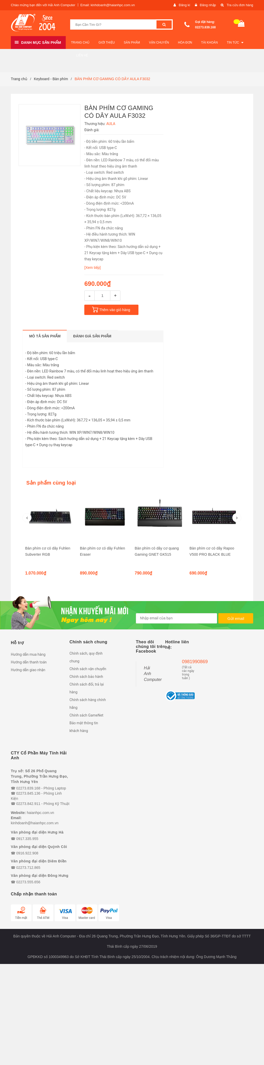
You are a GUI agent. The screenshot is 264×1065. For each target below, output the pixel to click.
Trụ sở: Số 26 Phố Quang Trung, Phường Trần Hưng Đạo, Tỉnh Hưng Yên (39, 776)
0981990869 (188, 661)
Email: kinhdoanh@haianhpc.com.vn (107, 5)
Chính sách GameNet (86, 715)
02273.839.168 (205, 27)
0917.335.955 (27, 839)
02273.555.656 (28, 882)
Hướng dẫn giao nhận (28, 670)
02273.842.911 (28, 804)
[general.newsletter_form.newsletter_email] (176, 618)
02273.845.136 (28, 793)
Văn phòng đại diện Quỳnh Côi (39, 847)
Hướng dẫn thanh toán (29, 662)
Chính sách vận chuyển (88, 669)
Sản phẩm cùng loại (51, 483)
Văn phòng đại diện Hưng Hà (37, 832)
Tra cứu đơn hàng (239, 5)
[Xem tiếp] (92, 267)
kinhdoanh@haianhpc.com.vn (35, 823)
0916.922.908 (27, 853)
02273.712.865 (28, 868)
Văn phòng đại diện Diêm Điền (39, 861)
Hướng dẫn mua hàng (28, 654)
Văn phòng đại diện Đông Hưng (39, 875)
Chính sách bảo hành (86, 677)
